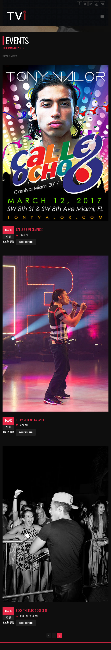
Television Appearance (30, 420)
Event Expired (26, 242)
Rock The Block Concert (31, 610)
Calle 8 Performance (29, 229)
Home (6, 56)
